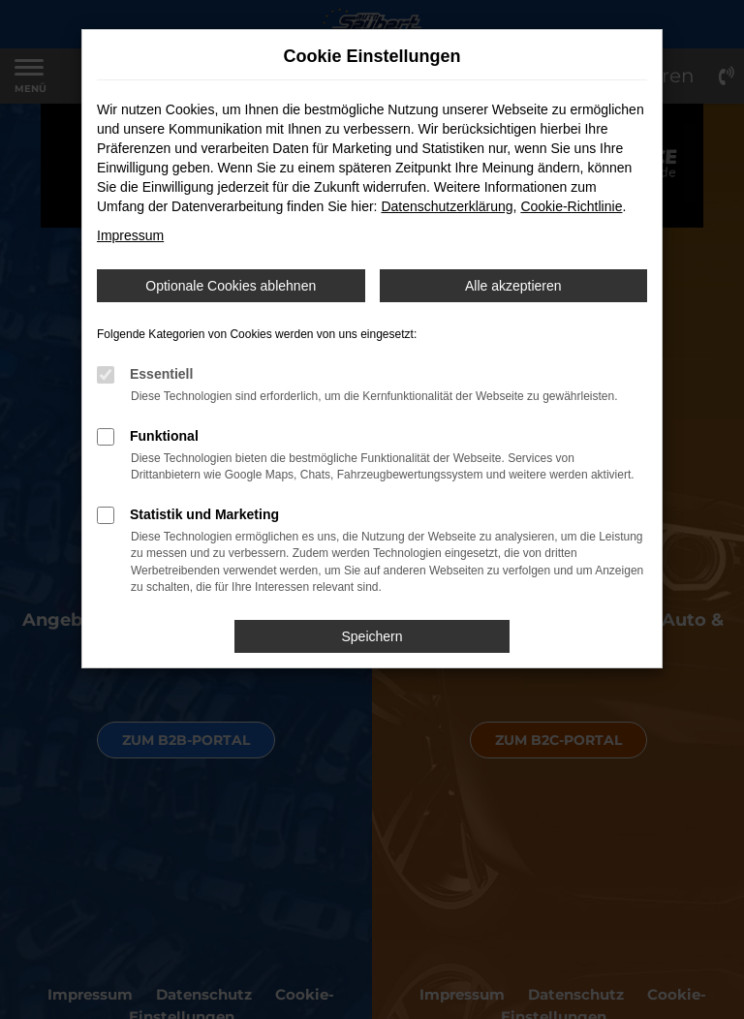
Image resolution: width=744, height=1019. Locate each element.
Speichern (371, 636)
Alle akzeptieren (513, 285)
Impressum (130, 235)
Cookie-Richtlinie (571, 206)
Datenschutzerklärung (446, 206)
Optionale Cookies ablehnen (230, 285)
